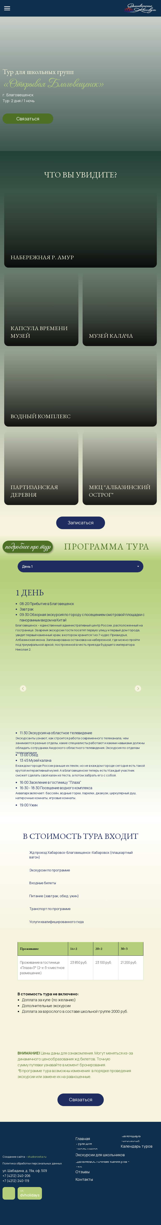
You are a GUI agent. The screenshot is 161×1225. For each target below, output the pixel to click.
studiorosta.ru (36, 1157)
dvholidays (30, 1195)
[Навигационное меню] (7, 8)
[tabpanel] (80, 700)
